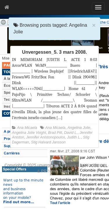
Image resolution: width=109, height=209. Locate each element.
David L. (70, 133)
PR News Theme (56, 171)
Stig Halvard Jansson (48, 142)
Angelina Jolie (78, 128)
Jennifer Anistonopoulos (45, 137)
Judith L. (74, 137)
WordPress (94, 165)
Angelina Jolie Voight (29, 133)
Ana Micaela (27, 128)
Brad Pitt (55, 133)
